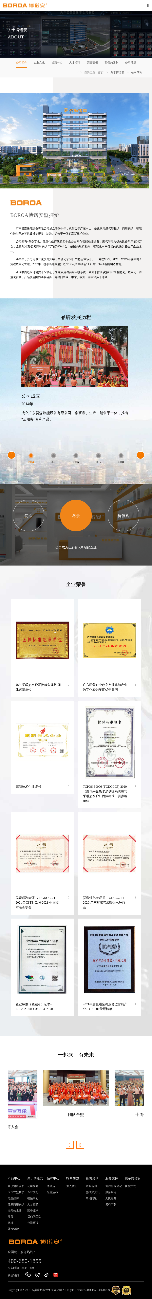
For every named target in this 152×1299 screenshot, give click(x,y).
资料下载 (110, 1204)
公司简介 (21, 62)
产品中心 (14, 1178)
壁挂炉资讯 (93, 1192)
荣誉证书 (92, 62)
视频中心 (57, 62)
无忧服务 (110, 1198)
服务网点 (110, 1192)
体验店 (51, 1186)
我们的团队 (111, 62)
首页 (101, 72)
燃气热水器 (15, 1210)
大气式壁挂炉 (16, 1192)
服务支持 (111, 1178)
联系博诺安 (133, 1178)
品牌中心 (53, 1178)
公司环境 (130, 62)
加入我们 (71, 1186)
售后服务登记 (113, 1186)
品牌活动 (52, 1192)
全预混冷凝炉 (16, 1186)
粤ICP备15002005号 (98, 1290)
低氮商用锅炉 (16, 1204)
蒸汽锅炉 (13, 1228)
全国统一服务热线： (22, 1252)
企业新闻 (91, 1186)
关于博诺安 (117, 72)
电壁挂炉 (13, 1198)
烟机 (10, 1222)
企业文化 (39, 62)
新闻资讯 (92, 1178)
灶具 (10, 1216)
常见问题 (91, 1198)
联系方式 (130, 1186)
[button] (11, 455)
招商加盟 (72, 1178)
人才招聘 (74, 62)
